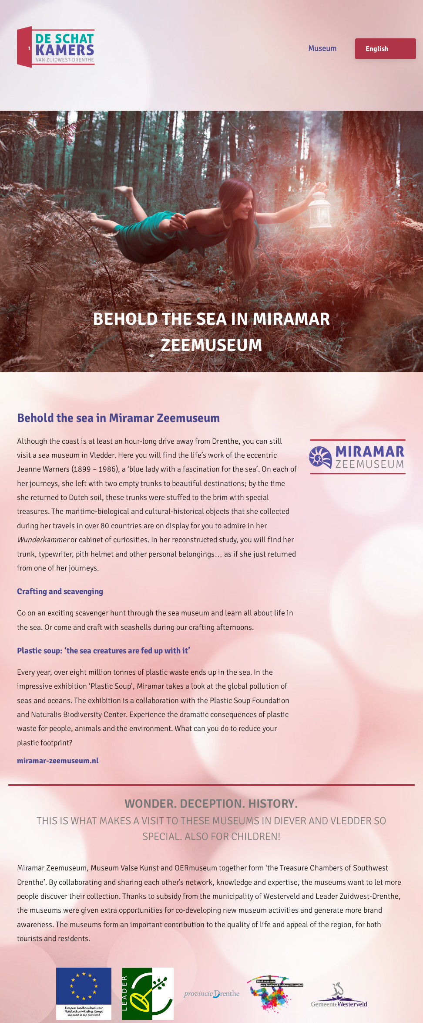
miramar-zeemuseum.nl (58, 760)
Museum (322, 48)
